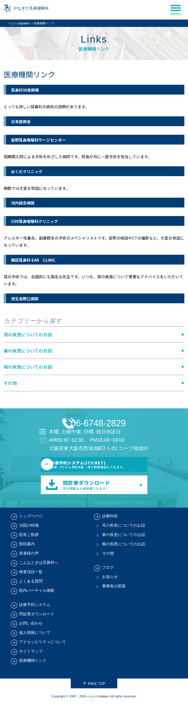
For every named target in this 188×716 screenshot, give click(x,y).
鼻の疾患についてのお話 (28, 350)
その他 (10, 383)
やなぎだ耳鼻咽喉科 (41, 9)
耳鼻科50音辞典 (28, 89)
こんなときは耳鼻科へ (38, 574)
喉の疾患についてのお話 (28, 367)
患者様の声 (29, 565)
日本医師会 (23, 121)
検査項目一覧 (31, 584)
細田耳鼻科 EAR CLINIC (39, 259)
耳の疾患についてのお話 (28, 334)
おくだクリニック (30, 171)
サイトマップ (31, 663)
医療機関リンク (33, 672)
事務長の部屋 (114, 598)
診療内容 (110, 528)
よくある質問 (31, 593)
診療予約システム (34, 616)
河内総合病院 (25, 202)
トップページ (31, 528)
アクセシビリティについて (42, 654)
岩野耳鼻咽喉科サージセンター (45, 139)
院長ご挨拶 (29, 546)
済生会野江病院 (28, 298)
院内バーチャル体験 (36, 602)
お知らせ (110, 588)
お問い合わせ (31, 635)
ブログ (108, 579)
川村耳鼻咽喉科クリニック (40, 220)
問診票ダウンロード (36, 626)
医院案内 (27, 556)
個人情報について (34, 644)
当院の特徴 (29, 537)
